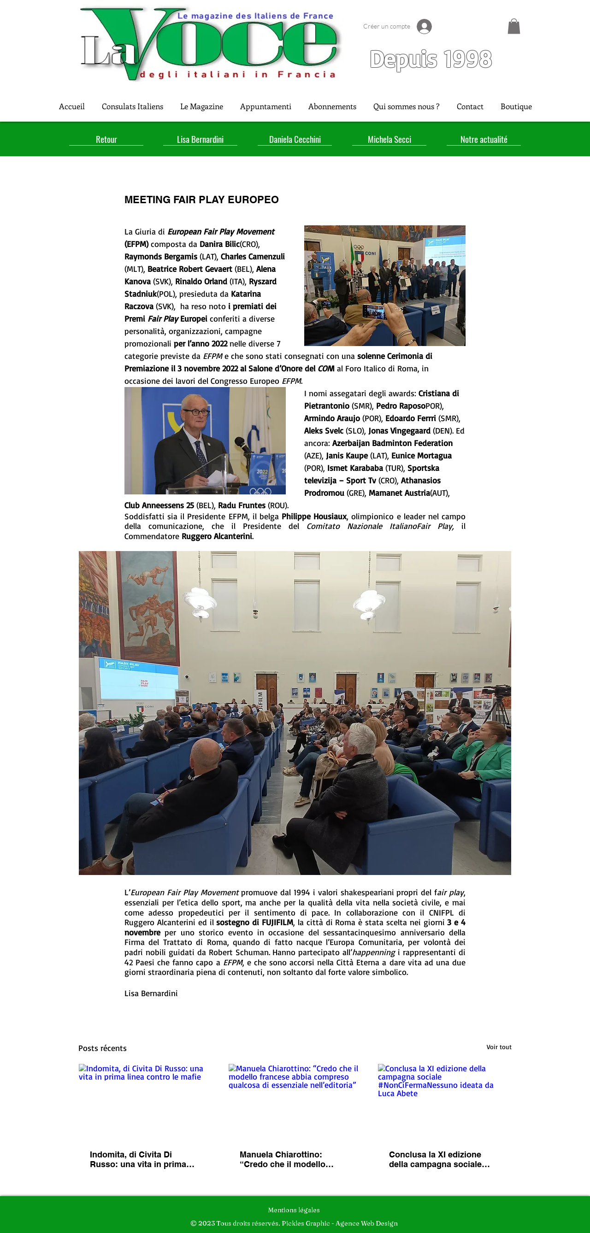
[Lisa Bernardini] (200, 139)
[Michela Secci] (389, 139)
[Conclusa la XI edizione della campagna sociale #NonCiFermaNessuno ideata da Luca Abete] (444, 1101)
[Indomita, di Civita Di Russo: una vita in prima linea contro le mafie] (145, 1101)
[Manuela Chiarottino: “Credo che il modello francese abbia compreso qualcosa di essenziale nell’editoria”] (295, 1101)
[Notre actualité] (484, 139)
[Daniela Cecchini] (295, 139)
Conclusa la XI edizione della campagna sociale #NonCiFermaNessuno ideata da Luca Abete (435, 1159)
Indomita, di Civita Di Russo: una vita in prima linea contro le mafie (138, 1159)
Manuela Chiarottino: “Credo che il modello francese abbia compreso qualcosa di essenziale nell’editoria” (290, 1159)
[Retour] (106, 139)
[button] (513, 26)
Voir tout (499, 1047)
